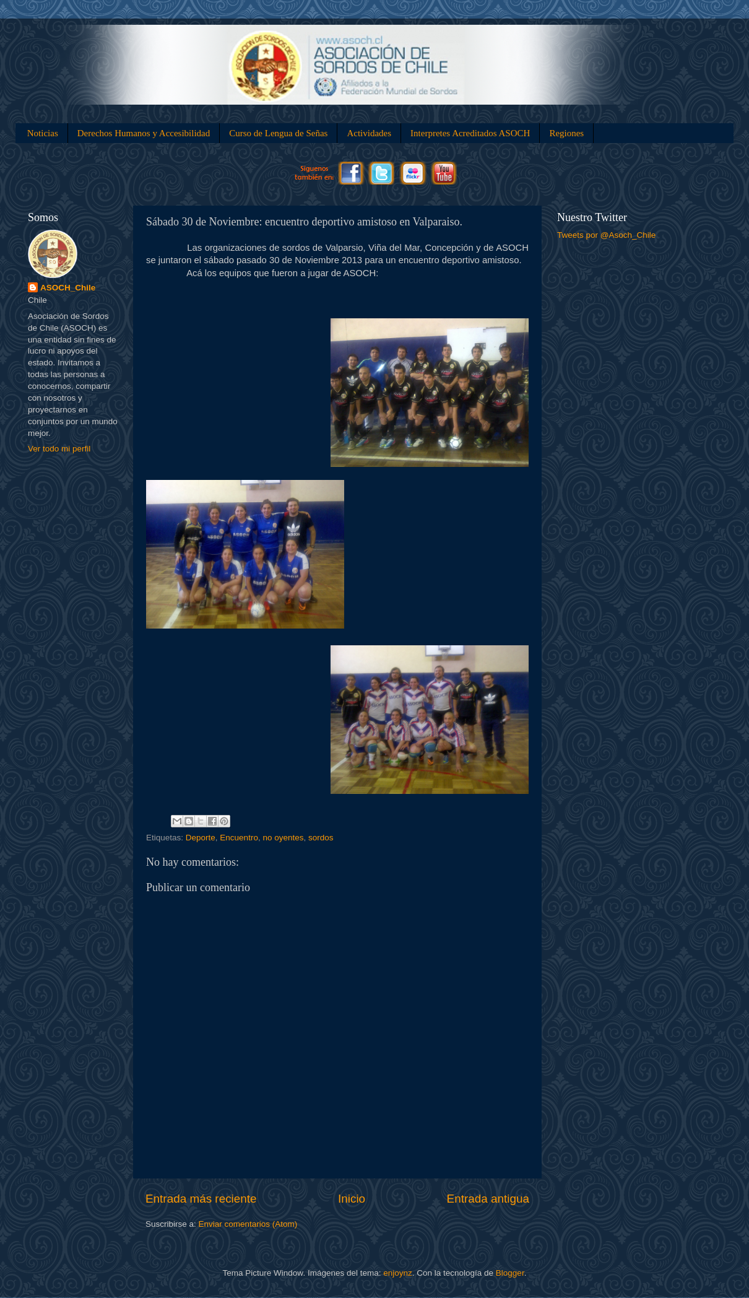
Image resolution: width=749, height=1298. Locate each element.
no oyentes (282, 837)
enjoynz (397, 1273)
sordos (321, 837)
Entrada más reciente (201, 1198)
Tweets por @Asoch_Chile (606, 235)
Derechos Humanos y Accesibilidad (143, 133)
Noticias (42, 133)
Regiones (566, 133)
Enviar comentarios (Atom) (248, 1224)
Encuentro (239, 837)
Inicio (351, 1198)
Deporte (200, 837)
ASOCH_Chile (67, 287)
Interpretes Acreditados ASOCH (470, 133)
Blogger (510, 1273)
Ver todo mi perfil (59, 448)
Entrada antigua (488, 1198)
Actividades (369, 133)
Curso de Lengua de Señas (278, 133)
